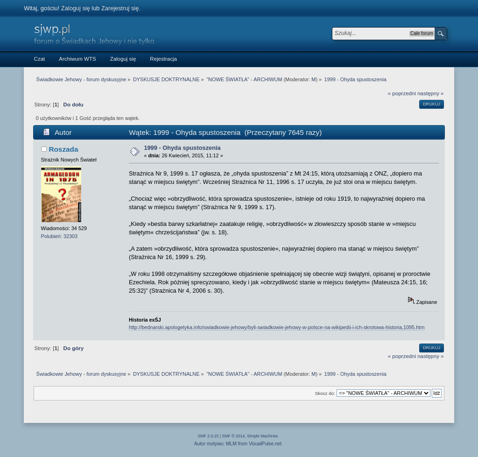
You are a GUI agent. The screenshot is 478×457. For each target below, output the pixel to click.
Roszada (63, 149)
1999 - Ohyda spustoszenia (182, 147)
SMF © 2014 (233, 436)
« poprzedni (402, 93)
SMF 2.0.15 (208, 436)
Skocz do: (325, 393)
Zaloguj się (75, 8)
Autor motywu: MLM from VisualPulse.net (238, 443)
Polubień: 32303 (59, 236)
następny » (430, 93)
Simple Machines (262, 436)
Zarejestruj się (120, 8)
